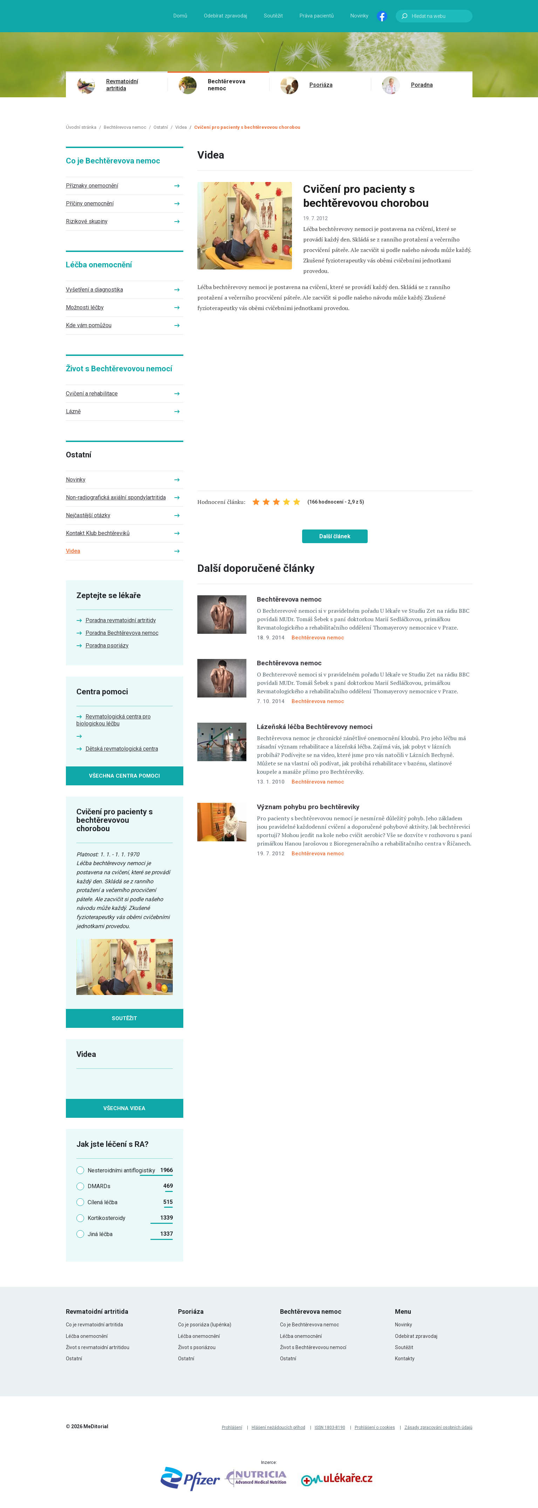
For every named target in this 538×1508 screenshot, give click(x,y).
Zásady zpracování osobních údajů (438, 1427)
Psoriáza (321, 85)
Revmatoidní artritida (122, 85)
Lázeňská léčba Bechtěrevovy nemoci (315, 727)
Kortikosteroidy (106, 1218)
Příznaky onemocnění (92, 185)
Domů (180, 16)
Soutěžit (273, 16)
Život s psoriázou (197, 1347)
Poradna (422, 85)
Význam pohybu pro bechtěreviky (308, 807)
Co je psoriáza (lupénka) (204, 1324)
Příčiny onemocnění (90, 203)
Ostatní (161, 127)
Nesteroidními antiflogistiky (121, 1170)
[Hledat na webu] (434, 16)
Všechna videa (124, 1108)
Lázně (73, 411)
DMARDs (99, 1186)
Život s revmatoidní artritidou (97, 1347)
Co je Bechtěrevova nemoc (113, 160)
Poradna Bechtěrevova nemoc (122, 633)
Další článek (334, 536)
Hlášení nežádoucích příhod (278, 1427)
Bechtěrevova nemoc (226, 85)
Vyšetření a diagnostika (94, 289)
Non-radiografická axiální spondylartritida (116, 497)
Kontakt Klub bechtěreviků (98, 533)
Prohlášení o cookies (375, 1427)
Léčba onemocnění (99, 264)
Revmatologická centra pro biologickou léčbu (113, 720)
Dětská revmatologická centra (122, 748)
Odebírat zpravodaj (225, 16)
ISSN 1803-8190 (330, 1427)
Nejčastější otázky (88, 515)
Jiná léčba (100, 1234)
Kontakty (405, 1358)
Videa (181, 127)
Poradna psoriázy (107, 645)
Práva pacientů (317, 16)
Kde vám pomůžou (88, 325)
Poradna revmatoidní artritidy (121, 620)
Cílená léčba (102, 1202)
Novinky (359, 16)
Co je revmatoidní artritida (94, 1324)
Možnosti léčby (85, 307)
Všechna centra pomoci (124, 776)
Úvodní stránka (81, 127)
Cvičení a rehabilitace (92, 393)
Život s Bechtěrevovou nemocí (119, 368)
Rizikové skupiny (87, 221)
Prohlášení (232, 1427)
